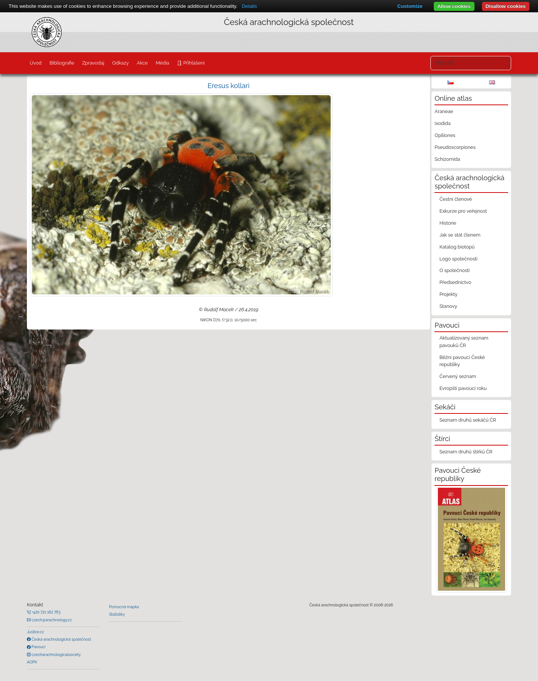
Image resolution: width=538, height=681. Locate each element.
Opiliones (445, 135)
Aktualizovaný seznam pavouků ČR (463, 341)
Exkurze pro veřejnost (463, 211)
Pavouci (38, 646)
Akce (142, 63)
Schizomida (447, 159)
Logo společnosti (458, 259)
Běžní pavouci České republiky (462, 360)
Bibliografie (61, 63)
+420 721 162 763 (46, 612)
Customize (409, 6)
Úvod (35, 63)
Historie (447, 223)
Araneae (444, 111)
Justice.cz (35, 632)
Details (249, 6)
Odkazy (120, 63)
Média (162, 63)
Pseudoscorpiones (455, 147)
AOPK (32, 662)
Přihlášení (193, 63)
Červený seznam (457, 376)
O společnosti (454, 270)
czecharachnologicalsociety (56, 654)
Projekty (448, 294)
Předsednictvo (455, 282)
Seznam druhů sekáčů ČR (467, 420)
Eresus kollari (229, 86)
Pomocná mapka (124, 607)
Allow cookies (454, 6)
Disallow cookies (506, 6)
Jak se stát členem (459, 235)
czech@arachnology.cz (51, 620)
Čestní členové (455, 199)
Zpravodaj (93, 63)
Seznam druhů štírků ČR (465, 451)
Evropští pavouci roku (463, 388)
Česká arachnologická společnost (61, 639)
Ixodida (443, 123)
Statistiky (117, 614)
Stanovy (448, 306)
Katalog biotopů (456, 247)
